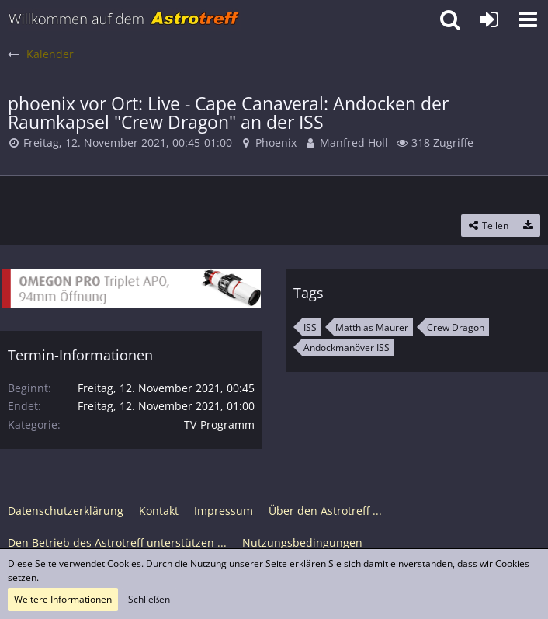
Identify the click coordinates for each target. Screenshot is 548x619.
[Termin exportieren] (527, 226)
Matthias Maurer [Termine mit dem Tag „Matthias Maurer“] (371, 327)
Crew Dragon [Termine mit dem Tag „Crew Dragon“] (455, 327)
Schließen (149, 599)
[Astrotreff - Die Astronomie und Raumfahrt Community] (124, 19)
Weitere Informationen (63, 599)
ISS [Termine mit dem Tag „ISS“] (310, 327)
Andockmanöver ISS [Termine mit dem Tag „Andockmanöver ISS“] (346, 347)
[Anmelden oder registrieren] (489, 19)
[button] (527, 19)
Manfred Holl (354, 142)
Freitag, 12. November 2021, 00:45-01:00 (127, 142)
